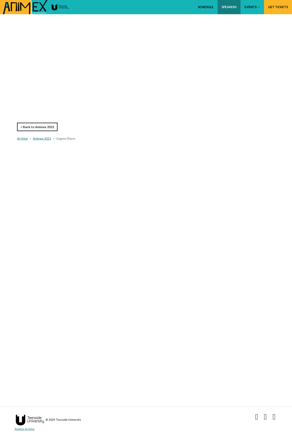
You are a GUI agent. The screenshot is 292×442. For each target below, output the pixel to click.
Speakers (229, 7)
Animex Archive (24, 429)
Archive (22, 138)
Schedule (206, 7)
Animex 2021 (42, 138)
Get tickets (278, 7)
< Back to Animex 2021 (37, 127)
